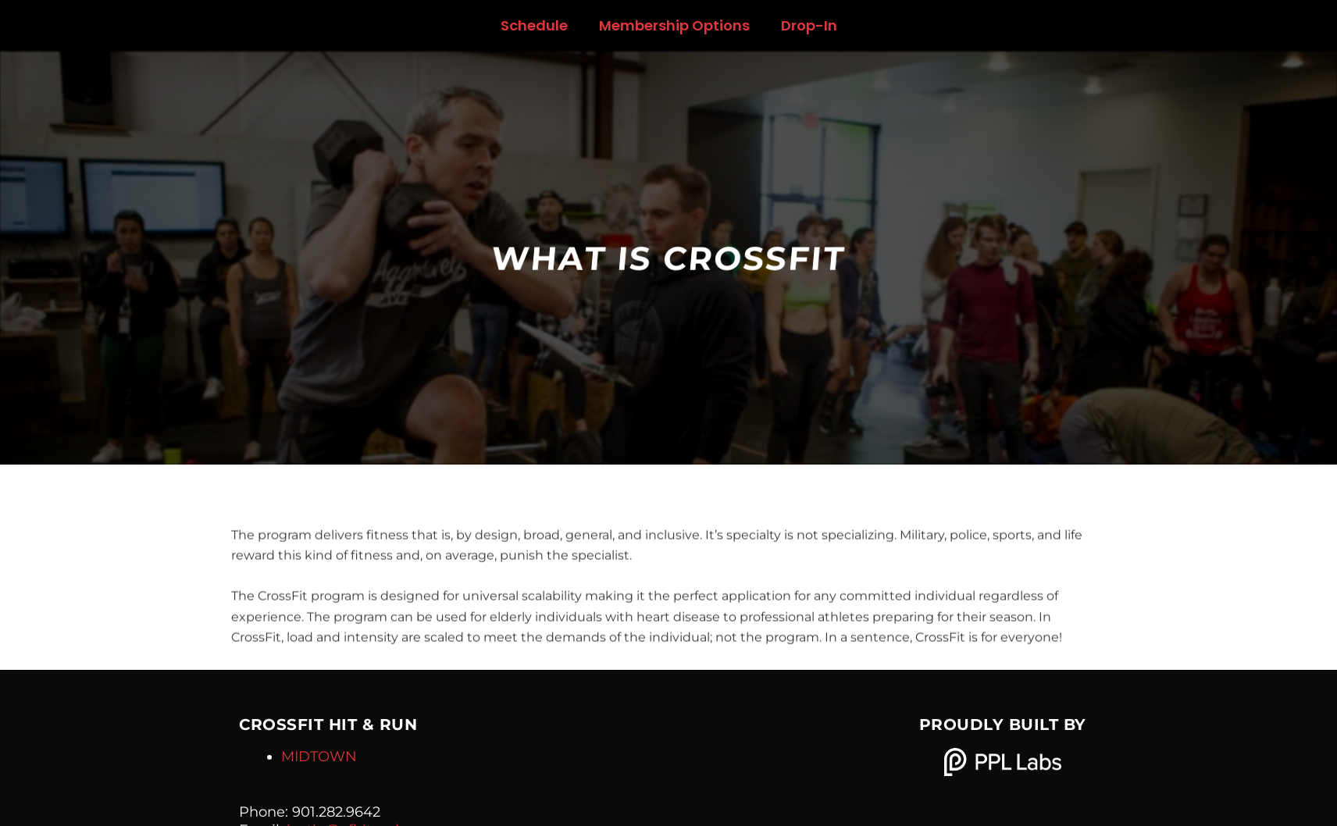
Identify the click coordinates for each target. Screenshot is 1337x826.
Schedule (534, 25)
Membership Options (674, 25)
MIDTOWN (319, 756)
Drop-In (809, 25)
